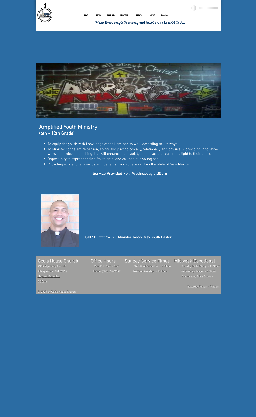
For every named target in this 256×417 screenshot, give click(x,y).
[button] (111, 15)
